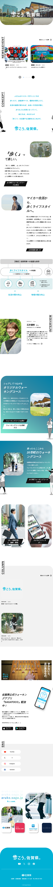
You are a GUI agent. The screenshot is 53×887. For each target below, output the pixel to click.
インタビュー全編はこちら (33, 343)
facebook (12, 769)
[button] (23, 77)
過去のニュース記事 (44, 39)
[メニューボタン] (46, 8)
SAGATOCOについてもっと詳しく (10, 722)
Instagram (12, 763)
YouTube (12, 751)
